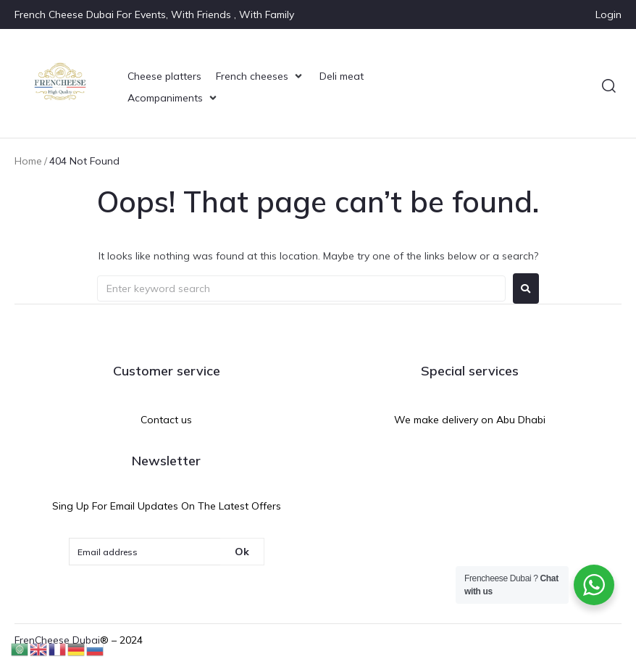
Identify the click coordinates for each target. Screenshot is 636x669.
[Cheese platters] (164, 76)
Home (28, 160)
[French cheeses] (260, 76)
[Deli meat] (341, 76)
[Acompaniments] (173, 98)
